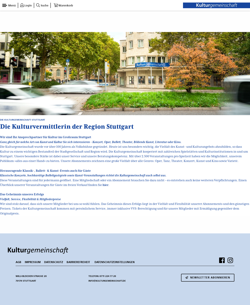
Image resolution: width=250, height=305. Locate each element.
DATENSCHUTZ (53, 262)
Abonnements (81, 161)
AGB (18, 262)
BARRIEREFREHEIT (78, 262)
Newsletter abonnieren (207, 277)
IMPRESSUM (33, 262)
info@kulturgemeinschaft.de (107, 280)
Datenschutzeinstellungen (115, 262)
